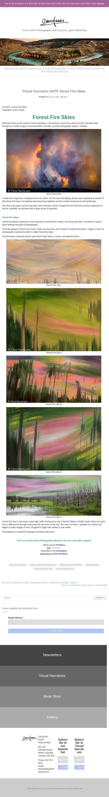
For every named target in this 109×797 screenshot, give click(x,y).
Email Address (16, 617)
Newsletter (61, 551)
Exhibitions (55, 548)
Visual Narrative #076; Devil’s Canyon (84, 585)
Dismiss (100, 3)
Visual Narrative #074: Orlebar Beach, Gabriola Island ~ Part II (40, 583)
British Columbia (15, 68)
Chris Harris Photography (43, 565)
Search (100, 598)
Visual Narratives (57, 71)
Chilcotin (43, 68)
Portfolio (59, 545)
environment (58, 68)
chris (66, 97)
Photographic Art (43, 569)
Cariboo (31, 68)
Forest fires (75, 68)
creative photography (71, 565)
